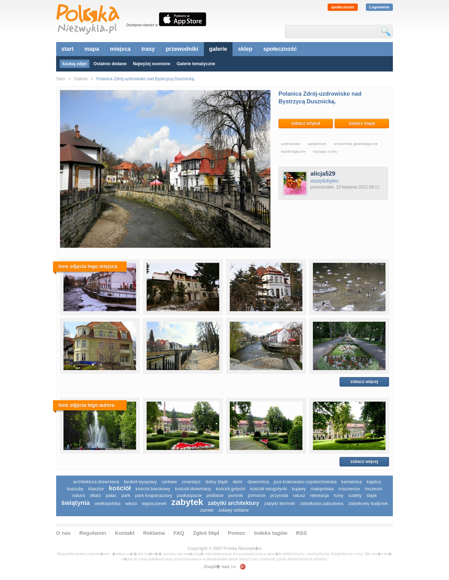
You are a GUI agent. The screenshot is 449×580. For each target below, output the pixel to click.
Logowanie (379, 7)
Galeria (81, 79)
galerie (218, 49)
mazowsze (349, 488)
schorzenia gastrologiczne (355, 144)
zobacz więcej (364, 381)
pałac (111, 495)
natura (78, 495)
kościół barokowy (152, 488)
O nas (63, 532)
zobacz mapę (362, 123)
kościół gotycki (230, 488)
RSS (301, 532)
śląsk (372, 495)
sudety (355, 495)
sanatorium (316, 144)
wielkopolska (108, 503)
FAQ (178, 532)
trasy (148, 49)
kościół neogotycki (268, 488)
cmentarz (191, 481)
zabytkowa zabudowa (321, 503)
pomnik (235, 495)
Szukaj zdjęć (74, 63)
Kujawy (299, 488)
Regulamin (92, 532)
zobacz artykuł (305, 123)
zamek (207, 510)
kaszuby (75, 488)
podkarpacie (189, 495)
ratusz (299, 495)
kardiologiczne (293, 151)
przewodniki (182, 49)
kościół (120, 488)
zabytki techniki (279, 503)
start (67, 49)
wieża (131, 503)
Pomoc (237, 532)
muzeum (373, 488)
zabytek (187, 502)
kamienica (351, 481)
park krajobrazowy (153, 495)
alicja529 (322, 173)
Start (60, 79)
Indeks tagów (270, 532)
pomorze (257, 495)
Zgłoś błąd (206, 532)
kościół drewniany (193, 488)
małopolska (322, 488)
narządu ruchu (325, 151)
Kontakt (125, 532)
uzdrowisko (290, 144)
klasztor (96, 488)
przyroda (279, 495)
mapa (92, 49)
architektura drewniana (96, 481)
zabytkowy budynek (368, 503)
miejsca (120, 49)
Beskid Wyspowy (140, 481)
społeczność (342, 7)
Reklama (154, 532)
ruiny (338, 495)
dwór (237, 481)
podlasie (215, 495)
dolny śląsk (216, 481)
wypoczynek (154, 503)
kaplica (374, 481)
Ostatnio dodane (110, 63)
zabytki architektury (233, 503)
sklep (245, 49)
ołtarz (95, 495)
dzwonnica (258, 481)
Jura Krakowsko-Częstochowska (305, 481)
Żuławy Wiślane (234, 510)
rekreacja (319, 495)
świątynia (75, 502)
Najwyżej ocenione (151, 63)
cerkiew (169, 481)
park (125, 495)
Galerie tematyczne (196, 63)
